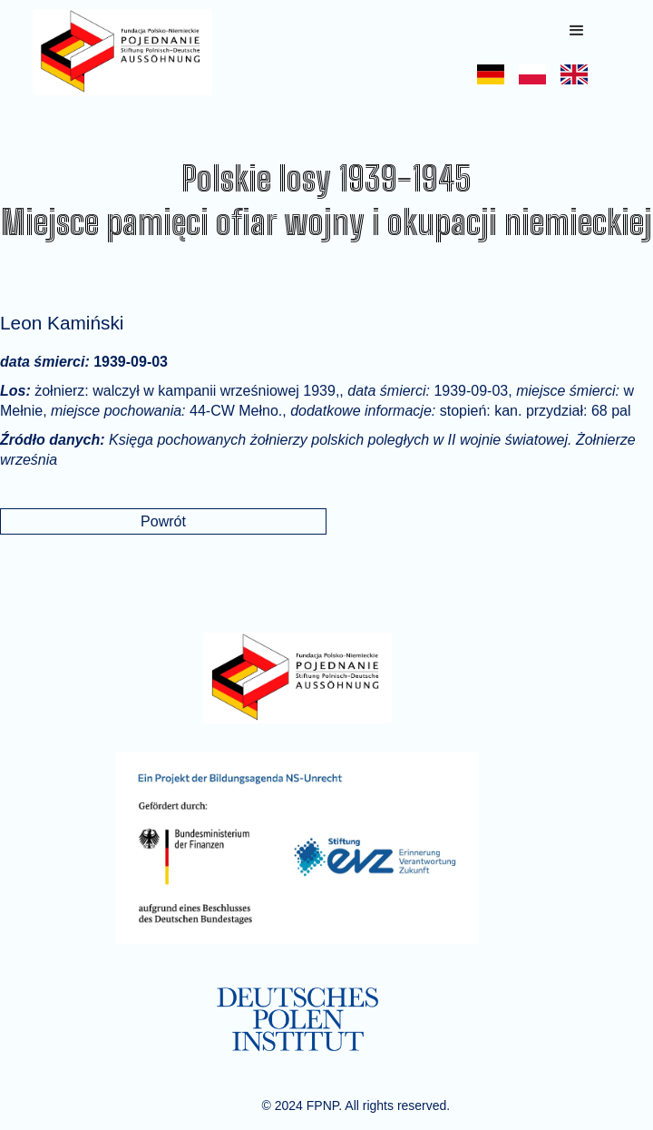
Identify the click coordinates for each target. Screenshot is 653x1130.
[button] (577, 31)
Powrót (163, 521)
